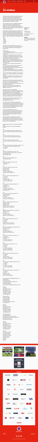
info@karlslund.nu (33, 434)
